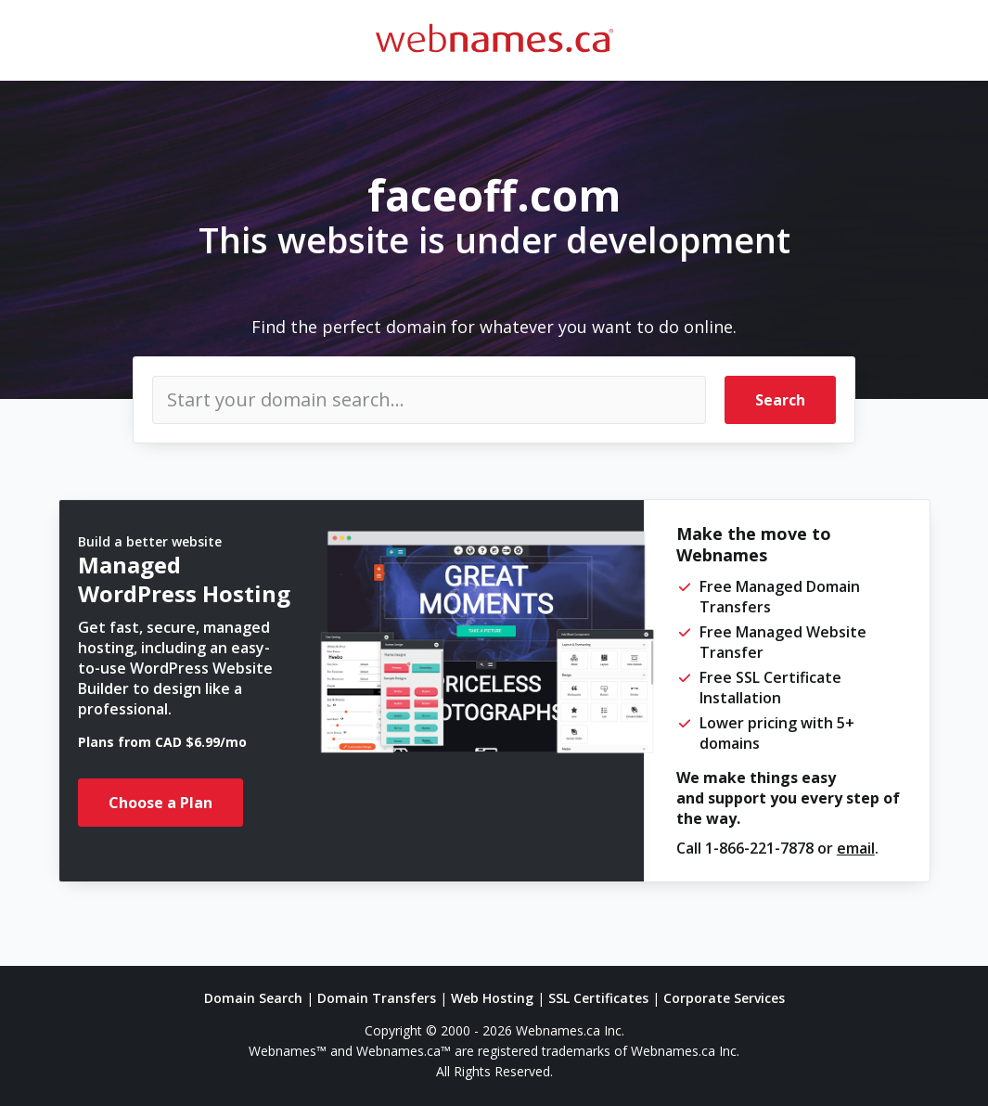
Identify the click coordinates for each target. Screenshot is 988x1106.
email (856, 848)
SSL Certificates (598, 998)
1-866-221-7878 (759, 848)
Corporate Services (724, 998)
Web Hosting (492, 998)
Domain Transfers (376, 998)
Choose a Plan (160, 802)
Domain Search (253, 998)
